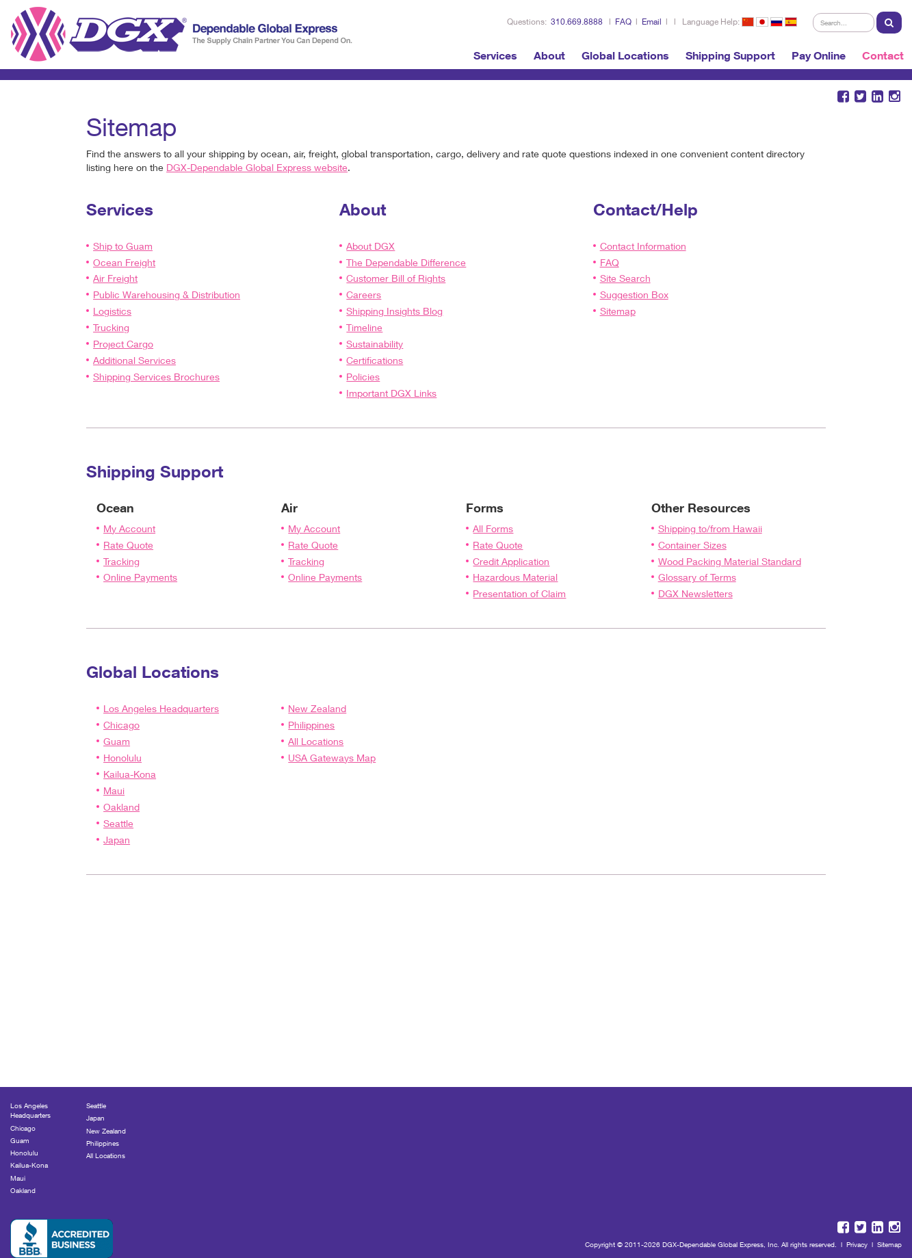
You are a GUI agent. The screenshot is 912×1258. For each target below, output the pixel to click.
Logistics (112, 311)
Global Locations (625, 55)
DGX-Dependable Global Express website (257, 167)
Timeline (364, 327)
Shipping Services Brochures (156, 376)
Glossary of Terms (697, 577)
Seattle (118, 823)
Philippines (311, 725)
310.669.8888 (577, 21)
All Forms (493, 528)
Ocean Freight (124, 262)
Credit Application (511, 561)
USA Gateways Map (332, 757)
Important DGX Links (391, 393)
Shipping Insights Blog (394, 311)
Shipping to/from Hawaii (710, 528)
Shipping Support (730, 55)
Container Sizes (692, 545)
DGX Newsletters (695, 593)
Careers (363, 294)
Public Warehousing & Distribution (166, 294)
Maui (114, 790)
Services (495, 55)
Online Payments (140, 577)
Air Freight (115, 278)
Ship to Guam (123, 246)
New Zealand (317, 708)
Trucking (111, 327)
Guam (116, 741)
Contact (883, 55)
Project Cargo (123, 344)
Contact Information (643, 246)
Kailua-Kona (129, 774)
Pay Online (819, 55)
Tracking (121, 561)
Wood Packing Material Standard (729, 561)
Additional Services (134, 360)
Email (652, 21)
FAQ (623, 21)
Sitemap (618, 311)
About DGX (370, 246)
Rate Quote (128, 545)
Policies (363, 376)
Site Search (625, 278)
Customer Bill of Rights (395, 278)
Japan (116, 840)
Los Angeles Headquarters (161, 708)
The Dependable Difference (406, 262)
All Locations (315, 741)
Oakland (121, 807)
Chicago (121, 725)
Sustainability (374, 344)
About (549, 55)
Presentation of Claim (519, 593)
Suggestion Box (634, 294)
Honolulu (122, 757)
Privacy (857, 1244)
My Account (129, 528)
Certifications (374, 360)
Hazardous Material (515, 577)
